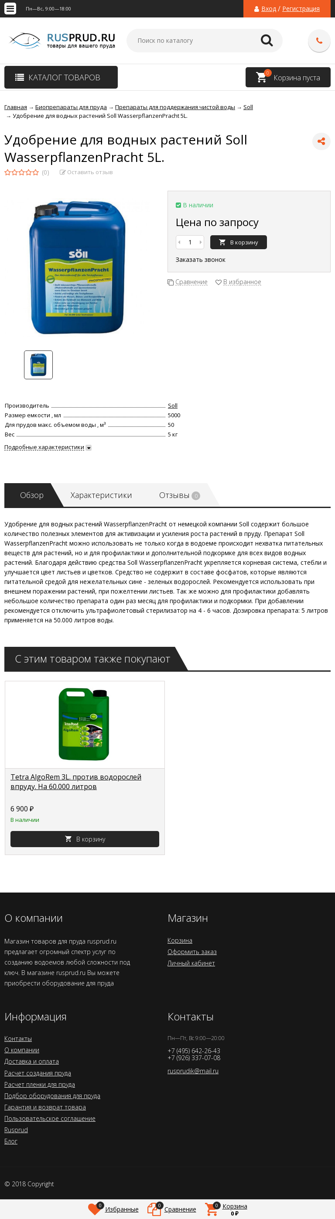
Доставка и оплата (31, 1061)
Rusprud (16, 1130)
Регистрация (301, 8)
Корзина (180, 940)
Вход (268, 8)
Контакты (18, 1038)
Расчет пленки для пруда (39, 1084)
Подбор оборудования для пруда (52, 1096)
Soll (173, 405)
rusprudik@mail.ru (193, 1071)
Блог (10, 1141)
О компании (21, 1050)
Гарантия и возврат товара (45, 1107)
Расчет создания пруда (37, 1073)
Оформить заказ (192, 952)
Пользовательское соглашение (50, 1118)
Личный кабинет (191, 963)
